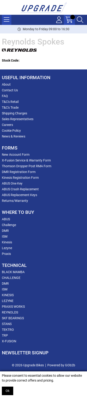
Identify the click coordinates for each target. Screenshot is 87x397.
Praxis (6, 254)
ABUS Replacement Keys (19, 195)
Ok (8, 391)
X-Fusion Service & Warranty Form (26, 160)
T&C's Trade (10, 107)
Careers (7, 125)
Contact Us (10, 90)
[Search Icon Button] (80, 20)
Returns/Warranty (15, 201)
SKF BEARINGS (13, 318)
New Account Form (15, 154)
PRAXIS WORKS (13, 306)
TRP (5, 335)
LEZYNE (7, 301)
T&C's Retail (10, 102)
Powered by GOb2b (61, 365)
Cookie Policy (11, 130)
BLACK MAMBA (13, 272)
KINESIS (8, 295)
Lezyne (7, 248)
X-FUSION (9, 341)
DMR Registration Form (18, 172)
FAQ (5, 96)
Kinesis (7, 242)
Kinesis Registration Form (20, 177)
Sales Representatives (17, 119)
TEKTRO (8, 329)
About (6, 84)
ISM (4, 236)
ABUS (6, 219)
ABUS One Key (12, 183)
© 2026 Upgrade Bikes (28, 365)
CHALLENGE (11, 278)
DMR (5, 231)
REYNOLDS (10, 312)
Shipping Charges (14, 113)
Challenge (9, 225)
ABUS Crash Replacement (20, 189)
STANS (7, 324)
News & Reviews (13, 136)
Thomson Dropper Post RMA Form (26, 166)
